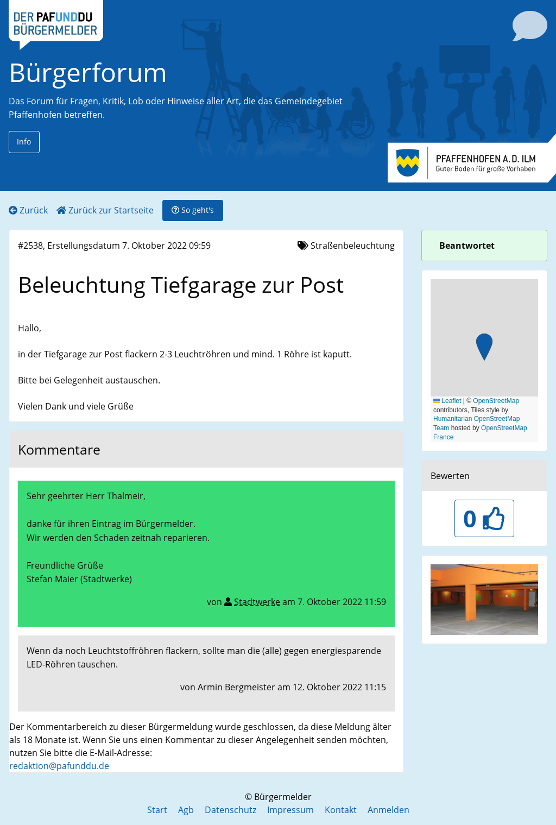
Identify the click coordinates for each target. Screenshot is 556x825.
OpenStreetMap (496, 401)
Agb (186, 810)
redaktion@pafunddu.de (59, 766)
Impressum (290, 810)
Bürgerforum (88, 72)
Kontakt (341, 810)
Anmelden (388, 810)
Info (24, 141)
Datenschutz (230, 810)
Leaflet (447, 401)
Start (157, 810)
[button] (484, 348)
